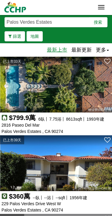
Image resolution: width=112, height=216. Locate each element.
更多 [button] (102, 50)
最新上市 (57, 50)
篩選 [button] (14, 36)
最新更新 (81, 50)
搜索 (98, 22)
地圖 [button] (34, 36)
